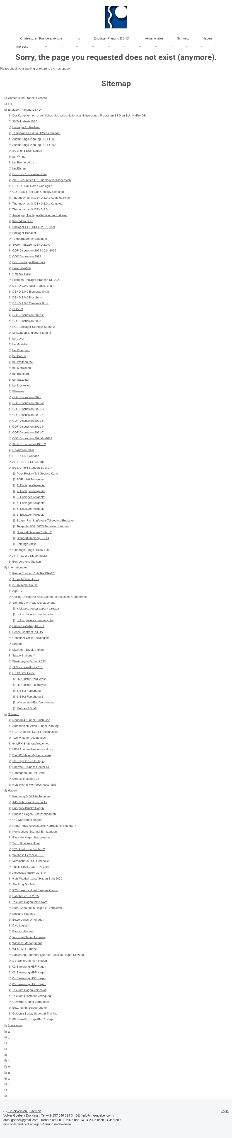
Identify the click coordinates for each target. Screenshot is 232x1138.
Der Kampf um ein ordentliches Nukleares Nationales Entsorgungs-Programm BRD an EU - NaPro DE (79, 115)
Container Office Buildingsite (31, 638)
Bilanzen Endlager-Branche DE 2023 (36, 280)
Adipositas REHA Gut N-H (29, 872)
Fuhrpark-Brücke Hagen (28, 808)
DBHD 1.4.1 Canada (25, 456)
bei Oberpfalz (21, 350)
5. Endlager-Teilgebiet (31, 508)
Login (225, 1111)
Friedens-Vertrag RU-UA (28, 626)
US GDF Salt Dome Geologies (32, 186)
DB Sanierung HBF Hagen (29, 960)
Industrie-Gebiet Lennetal (29, 937)
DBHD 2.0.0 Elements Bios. (30, 303)
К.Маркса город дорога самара (38, 608)
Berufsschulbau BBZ (25, 778)
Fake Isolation (21, 268)
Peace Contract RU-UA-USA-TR (33, 573)
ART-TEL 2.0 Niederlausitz (29, 555)
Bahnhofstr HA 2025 (25, 896)
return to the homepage (54, 68)
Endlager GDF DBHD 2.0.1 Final (33, 227)
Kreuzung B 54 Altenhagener (31, 796)
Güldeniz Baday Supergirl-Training (34, 1013)
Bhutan (17, 643)
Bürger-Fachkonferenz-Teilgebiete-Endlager (45, 520)
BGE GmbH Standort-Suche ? (32, 467)
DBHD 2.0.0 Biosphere (27, 297)
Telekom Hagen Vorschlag (29, 990)
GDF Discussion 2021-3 (28, 409)
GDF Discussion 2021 (26, 397)
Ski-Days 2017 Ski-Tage (28, 761)
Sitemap (35, 1111)
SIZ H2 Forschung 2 (30, 696)
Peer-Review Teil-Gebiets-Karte (37, 473)
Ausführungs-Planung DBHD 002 (34, 145)
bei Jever (18, 338)
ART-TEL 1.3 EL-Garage (28, 461)
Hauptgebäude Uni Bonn (28, 773)
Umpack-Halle (21, 274)
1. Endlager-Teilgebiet (31, 485)
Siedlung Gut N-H (24, 884)
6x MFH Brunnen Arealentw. (30, 743)
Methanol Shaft (26, 708)
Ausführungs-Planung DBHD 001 (34, 139)
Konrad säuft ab (22, 221)
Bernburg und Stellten (26, 561)
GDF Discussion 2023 (26, 256)
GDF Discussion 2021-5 (28, 420)
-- (9, 1031)
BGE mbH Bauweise (30, 479)
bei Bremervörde (23, 162)
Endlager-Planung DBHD (24, 109)
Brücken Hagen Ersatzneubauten (34, 814)
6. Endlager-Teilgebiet (31, 514)
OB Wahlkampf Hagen (27, 820)
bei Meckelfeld (21, 385)
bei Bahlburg (20, 373)
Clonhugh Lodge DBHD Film (31, 550)
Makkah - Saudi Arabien (28, 649)
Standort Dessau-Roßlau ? (34, 532)
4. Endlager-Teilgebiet (31, 503)
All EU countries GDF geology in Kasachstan (41, 180)
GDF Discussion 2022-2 (28, 315)
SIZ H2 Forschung (29, 690)
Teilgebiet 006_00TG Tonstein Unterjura (43, 526)
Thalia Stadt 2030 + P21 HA (30, 866)
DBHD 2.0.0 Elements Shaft (30, 291)
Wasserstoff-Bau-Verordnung (36, 702)
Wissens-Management (27, 943)
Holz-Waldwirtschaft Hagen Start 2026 (37, 878)
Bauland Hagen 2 (23, 913)
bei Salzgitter (20, 379)
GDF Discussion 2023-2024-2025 (34, 250)
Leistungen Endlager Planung (31, 332)
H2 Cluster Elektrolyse (31, 685)
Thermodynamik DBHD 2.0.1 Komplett (37, 203)
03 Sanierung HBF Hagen (29, 972)
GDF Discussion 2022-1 (28, 321)
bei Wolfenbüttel (23, 362)
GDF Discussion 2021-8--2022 (32, 438)
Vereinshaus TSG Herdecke (30, 861)
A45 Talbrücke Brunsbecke (29, 802)
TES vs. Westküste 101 (27, 667)
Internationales (17, 567)
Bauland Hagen (22, 931)
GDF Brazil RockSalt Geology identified (38, 191)
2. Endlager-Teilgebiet (31, 491)
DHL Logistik (20, 925)
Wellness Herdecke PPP (28, 855)
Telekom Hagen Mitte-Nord (30, 902)
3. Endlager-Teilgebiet (31, 497)
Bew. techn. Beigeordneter (29, 1007)
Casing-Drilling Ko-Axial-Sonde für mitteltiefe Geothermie (49, 596)
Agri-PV (17, 591)
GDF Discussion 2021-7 (28, 432)
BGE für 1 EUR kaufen (27, 150)
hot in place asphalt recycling (36, 620)
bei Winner (19, 156)
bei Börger (19, 168)
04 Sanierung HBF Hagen (29, 978)
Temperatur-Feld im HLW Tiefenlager (36, 133)
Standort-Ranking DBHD (33, 538)
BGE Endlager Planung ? (28, 262)
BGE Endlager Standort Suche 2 (33, 326)
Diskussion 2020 (23, 450)
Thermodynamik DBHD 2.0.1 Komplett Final (41, 197)
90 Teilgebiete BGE (25, 121)
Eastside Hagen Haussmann (31, 837)
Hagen (12, 790)
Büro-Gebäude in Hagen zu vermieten (37, 908)
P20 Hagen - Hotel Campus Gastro (35, 890)
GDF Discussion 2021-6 (28, 426)
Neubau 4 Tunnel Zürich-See (31, 720)
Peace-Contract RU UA (27, 632)
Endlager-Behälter (24, 233)
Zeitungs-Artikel (27, 544)
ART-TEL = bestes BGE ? (29, 444)
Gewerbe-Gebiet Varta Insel (30, 1001)
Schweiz (13, 714)
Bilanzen (18, 391)
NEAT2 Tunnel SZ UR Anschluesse (35, 731)
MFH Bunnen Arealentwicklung (32, 749)
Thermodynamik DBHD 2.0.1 (31, 209)
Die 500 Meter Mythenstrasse (31, 755)
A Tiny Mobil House (25, 585)
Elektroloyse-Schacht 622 (29, 661)
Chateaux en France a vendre (27, 98)
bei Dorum (19, 356)
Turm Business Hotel (26, 843)
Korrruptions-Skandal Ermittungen (34, 831)
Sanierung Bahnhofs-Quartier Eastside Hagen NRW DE (48, 954)
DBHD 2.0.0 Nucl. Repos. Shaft (32, 285)
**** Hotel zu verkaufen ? (28, 849)
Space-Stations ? (23, 655)
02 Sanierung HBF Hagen (29, 966)
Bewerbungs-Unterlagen (28, 919)
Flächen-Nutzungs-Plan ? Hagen (33, 1019)
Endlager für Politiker (26, 127)
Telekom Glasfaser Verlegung (31, 996)
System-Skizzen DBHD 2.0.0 (31, 244)
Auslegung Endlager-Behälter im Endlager (40, 215)
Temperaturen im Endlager (29, 238)
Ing (10, 103)
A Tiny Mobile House (25, 579)
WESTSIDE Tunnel (25, 949)
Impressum (15, 1025)
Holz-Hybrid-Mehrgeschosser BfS (34, 784)
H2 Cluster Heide (23, 673)
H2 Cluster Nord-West (31, 679)
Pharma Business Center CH (31, 767)
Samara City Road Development (33, 602)
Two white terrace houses (29, 737)
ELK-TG (17, 309)
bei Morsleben (21, 368)
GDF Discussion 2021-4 (28, 415)
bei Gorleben (20, 344)
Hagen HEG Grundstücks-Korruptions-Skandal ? (44, 825)
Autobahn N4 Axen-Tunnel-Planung (35, 726)
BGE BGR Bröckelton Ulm (29, 174)
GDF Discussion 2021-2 (28, 403)
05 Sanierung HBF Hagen (29, 984)
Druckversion (15, 1111)
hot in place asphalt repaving (35, 614)
